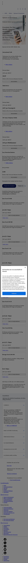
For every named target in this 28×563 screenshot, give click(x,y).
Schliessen (14, 293)
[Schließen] (25, 267)
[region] (14, 281)
